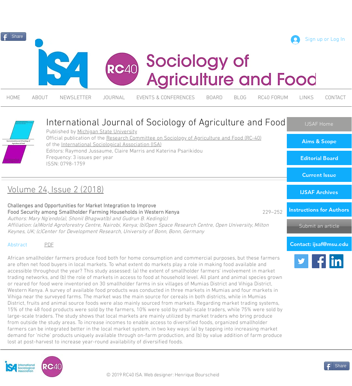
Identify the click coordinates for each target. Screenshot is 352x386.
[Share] (13, 36)
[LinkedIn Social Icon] (336, 261)
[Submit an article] (319, 226)
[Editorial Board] (319, 158)
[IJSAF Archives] (319, 192)
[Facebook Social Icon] (319, 261)
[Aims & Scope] (319, 141)
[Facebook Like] (303, 366)
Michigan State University (107, 132)
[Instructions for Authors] (319, 209)
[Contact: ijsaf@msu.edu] (319, 244)
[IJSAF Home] (319, 124)
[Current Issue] (319, 175)
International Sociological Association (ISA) (111, 144)
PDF (49, 245)
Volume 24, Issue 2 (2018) (56, 190)
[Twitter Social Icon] (301, 261)
